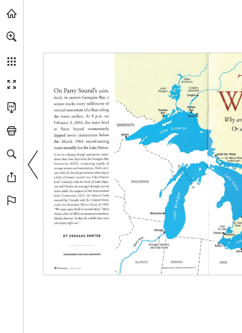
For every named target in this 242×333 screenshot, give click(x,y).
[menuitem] (11, 48)
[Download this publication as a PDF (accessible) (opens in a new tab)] (11, 107)
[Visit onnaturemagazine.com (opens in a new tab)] (11, 13)
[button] (11, 36)
